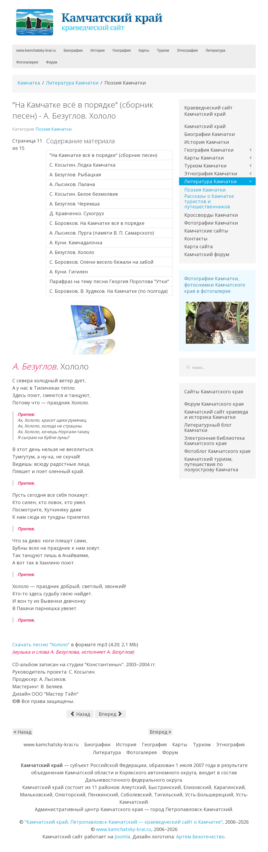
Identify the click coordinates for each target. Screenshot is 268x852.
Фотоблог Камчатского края (217, 451)
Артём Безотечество (200, 836)
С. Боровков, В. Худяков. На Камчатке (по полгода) (108, 291)
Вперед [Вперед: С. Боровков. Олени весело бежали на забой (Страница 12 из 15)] (110, 714)
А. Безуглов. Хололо (71, 252)
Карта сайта (198, 246)
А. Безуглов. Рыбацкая (75, 174)
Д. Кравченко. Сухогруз (76, 213)
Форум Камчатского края (214, 404)
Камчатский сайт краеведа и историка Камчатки (216, 414)
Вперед (160, 732)
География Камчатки (208, 150)
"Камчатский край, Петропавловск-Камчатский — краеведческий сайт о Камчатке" (123, 822)
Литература (215, 50)
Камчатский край (205, 126)
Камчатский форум (206, 254)
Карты (144, 50)
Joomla (122, 836)
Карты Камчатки (204, 158)
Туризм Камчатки (205, 165)
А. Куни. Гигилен (68, 271)
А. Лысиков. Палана (72, 184)
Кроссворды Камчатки (211, 215)
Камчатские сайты (206, 230)
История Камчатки (206, 142)
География (122, 50)
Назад (22, 732)
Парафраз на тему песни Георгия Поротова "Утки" (109, 281)
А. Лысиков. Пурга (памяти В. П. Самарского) (101, 233)
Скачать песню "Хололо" (41, 644)
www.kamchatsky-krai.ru (36, 50)
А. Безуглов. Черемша (74, 203)
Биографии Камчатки (209, 134)
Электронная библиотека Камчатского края (214, 440)
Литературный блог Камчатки (208, 427)
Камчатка (29, 82)
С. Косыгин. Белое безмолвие (83, 194)
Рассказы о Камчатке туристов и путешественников (209, 201)
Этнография (187, 50)
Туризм (163, 50)
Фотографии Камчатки (211, 223)
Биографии (73, 50)
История (98, 50)
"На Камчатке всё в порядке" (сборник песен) (103, 155)
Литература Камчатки (72, 82)
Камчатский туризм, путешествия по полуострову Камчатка (211, 464)
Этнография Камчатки (210, 173)
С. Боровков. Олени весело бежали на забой (101, 262)
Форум (51, 62)
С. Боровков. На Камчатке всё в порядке (96, 223)
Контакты (196, 238)
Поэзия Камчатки (53, 129)
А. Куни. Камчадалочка (75, 242)
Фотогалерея (27, 62)
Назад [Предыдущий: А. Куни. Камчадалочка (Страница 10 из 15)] (80, 714)
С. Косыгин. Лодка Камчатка (82, 165)
